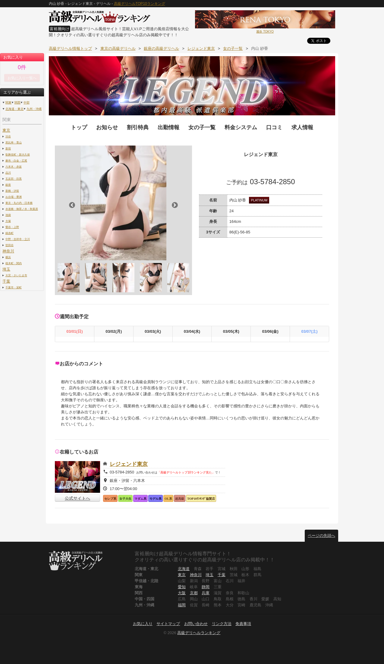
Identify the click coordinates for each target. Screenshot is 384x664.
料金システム (241, 127)
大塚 (8, 221)
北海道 (184, 568)
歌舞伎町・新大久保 (17, 154)
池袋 (8, 215)
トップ (79, 127)
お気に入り (143, 623)
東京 (6, 130)
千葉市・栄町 (13, 287)
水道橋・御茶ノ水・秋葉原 (21, 208)
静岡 (205, 587)
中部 (27, 102)
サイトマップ (168, 623)
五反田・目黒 (13, 178)
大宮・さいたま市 (16, 275)
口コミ (274, 127)
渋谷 (8, 136)
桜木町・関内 (13, 263)
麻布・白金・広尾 (16, 160)
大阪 (182, 593)
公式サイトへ (77, 498)
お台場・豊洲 (13, 196)
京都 (194, 593)
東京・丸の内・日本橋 (19, 202)
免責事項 (243, 623)
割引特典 (138, 127)
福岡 (182, 605)
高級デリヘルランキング (198, 632)
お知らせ (107, 127)
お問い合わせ (196, 623)
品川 (8, 172)
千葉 (6, 281)
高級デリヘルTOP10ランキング (139, 4)
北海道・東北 (14, 109)
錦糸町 (9, 233)
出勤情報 (168, 127)
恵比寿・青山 (13, 142)
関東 (8, 102)
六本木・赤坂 (13, 166)
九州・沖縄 (34, 109)
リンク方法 (221, 623)
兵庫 (205, 593)
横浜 (8, 257)
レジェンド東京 (129, 464)
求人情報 (302, 127)
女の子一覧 (202, 127)
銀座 (8, 184)
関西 (17, 102)
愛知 (182, 587)
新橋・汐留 (12, 190)
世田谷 (9, 245)
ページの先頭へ (321, 535)
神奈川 (8, 251)
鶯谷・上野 (12, 227)
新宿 (8, 148)
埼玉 (6, 269)
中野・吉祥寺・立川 (17, 239)
